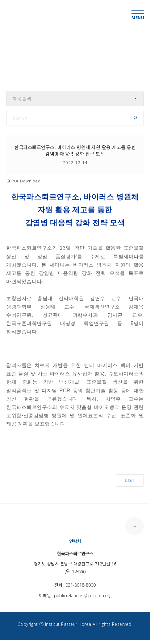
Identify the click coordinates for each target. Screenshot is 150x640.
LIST (130, 480)
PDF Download (23, 181)
